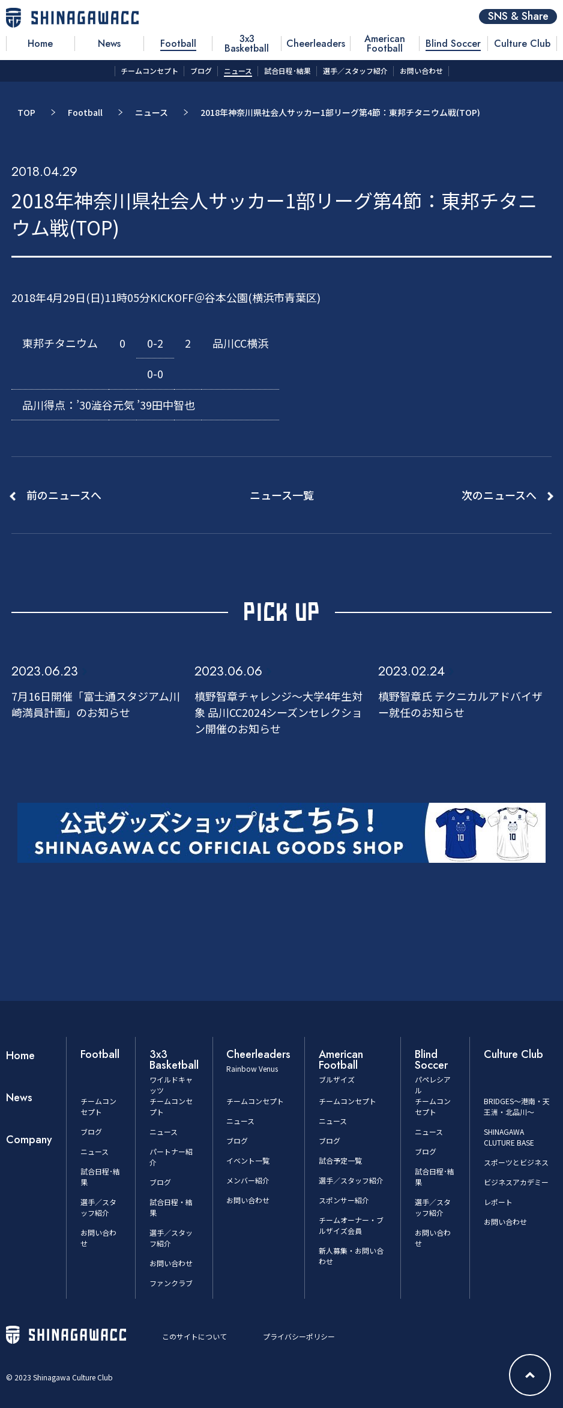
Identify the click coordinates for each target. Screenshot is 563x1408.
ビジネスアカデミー (516, 1182)
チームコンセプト (98, 1106)
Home (20, 1055)
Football (85, 112)
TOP (26, 112)
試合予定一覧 (340, 1160)
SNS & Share (518, 16)
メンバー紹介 (247, 1180)
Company (29, 1139)
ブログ (91, 1131)
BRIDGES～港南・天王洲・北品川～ (517, 1106)
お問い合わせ (171, 1263)
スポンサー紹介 (344, 1200)
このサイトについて (194, 1336)
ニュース (151, 112)
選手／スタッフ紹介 (98, 1207)
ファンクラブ (171, 1283)
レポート (498, 1202)
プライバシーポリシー (299, 1336)
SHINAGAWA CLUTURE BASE (509, 1136)
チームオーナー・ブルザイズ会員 (351, 1225)
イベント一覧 (247, 1160)
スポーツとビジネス (516, 1162)
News (19, 1097)
